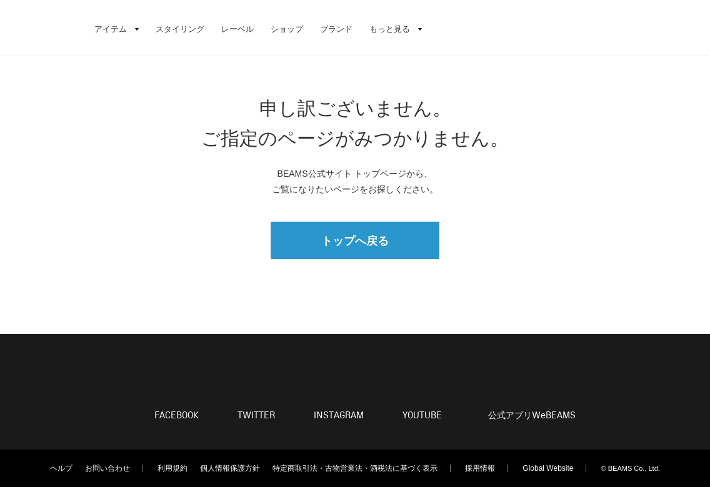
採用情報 (480, 468)
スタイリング (180, 29)
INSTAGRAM (339, 415)
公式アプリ (532, 415)
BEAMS (355, 373)
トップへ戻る (355, 241)
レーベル (237, 29)
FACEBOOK (176, 415)
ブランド (336, 29)
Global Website (547, 468)
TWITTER (256, 415)
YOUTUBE (422, 415)
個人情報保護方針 (230, 468)
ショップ (287, 29)
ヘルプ (61, 468)
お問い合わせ (107, 468)
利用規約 (173, 468)
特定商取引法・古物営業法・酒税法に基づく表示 (355, 468)
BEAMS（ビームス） (43, 28)
